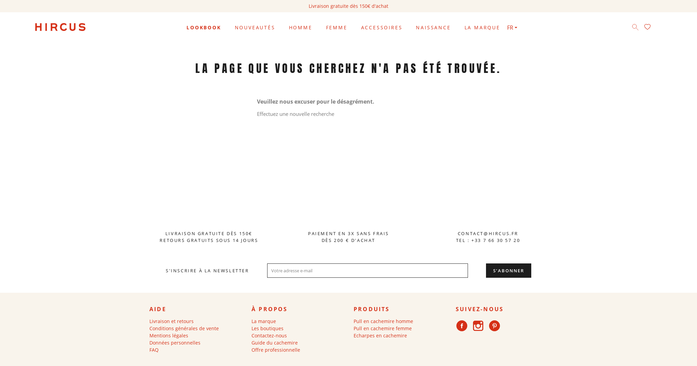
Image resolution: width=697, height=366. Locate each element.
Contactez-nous (269, 342)
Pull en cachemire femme (383, 335)
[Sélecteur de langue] (512, 27)
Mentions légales (168, 342)
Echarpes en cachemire (380, 342)
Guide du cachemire (275, 349)
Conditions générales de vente (184, 335)
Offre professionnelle (276, 356)
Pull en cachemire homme (383, 328)
